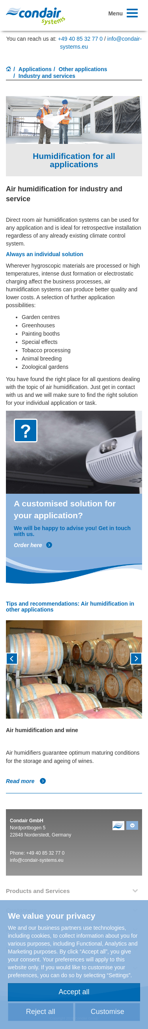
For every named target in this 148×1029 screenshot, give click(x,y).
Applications (35, 69)
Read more (26, 781)
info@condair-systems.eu (37, 860)
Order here (33, 545)
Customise (107, 1012)
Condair (35, 16)
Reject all (40, 1012)
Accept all (73, 992)
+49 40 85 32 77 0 (80, 39)
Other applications (83, 69)
